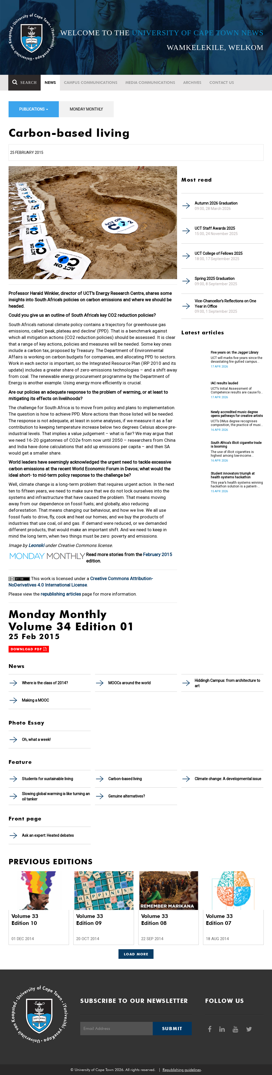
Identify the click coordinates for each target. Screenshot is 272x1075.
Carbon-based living (125, 779)
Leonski (36, 545)
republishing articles (61, 594)
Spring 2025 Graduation (215, 278)
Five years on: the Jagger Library (234, 352)
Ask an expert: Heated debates (48, 835)
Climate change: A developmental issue (228, 779)
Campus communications (91, 82)
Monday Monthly (86, 109)
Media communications (150, 82)
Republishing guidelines (182, 1070)
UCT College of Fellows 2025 (219, 253)
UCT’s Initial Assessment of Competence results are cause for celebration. (236, 390)
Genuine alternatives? (126, 796)
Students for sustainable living (47, 779)
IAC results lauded (224, 383)
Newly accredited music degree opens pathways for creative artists (237, 414)
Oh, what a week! (36, 739)
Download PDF (29, 649)
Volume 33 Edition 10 (25, 919)
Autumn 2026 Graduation (216, 203)
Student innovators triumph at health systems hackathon (233, 475)
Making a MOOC (35, 700)
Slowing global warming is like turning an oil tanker (56, 796)
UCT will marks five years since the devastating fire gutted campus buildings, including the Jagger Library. (236, 359)
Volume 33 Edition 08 (154, 919)
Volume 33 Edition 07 (219, 919)
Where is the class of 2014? (45, 683)
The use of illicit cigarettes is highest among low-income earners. (232, 454)
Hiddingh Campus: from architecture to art (227, 683)
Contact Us (222, 82)
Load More (136, 954)
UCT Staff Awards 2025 (215, 228)
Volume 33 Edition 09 (89, 919)
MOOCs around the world (129, 683)
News (50, 82)
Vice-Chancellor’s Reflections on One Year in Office (225, 303)
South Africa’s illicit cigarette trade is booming (236, 444)
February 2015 (157, 554)
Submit (172, 1028)
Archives (192, 82)
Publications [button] (33, 109)
